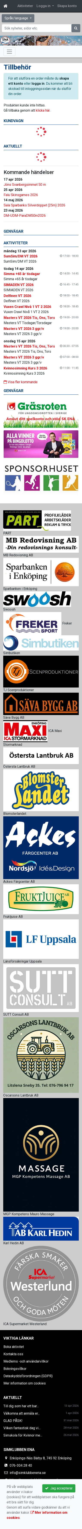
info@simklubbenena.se (28, 1473)
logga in (38, 84)
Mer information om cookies (24, 1383)
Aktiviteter (25, 6)
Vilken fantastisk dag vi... (21, 1428)
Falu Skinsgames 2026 (21, 195)
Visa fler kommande (21, 382)
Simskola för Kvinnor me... (22, 1435)
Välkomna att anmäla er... (21, 1413)
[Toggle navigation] (9, 51)
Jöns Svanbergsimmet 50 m (25, 185)
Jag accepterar (59, 1488)
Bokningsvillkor (14, 1369)
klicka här (43, 110)
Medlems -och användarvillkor (26, 1361)
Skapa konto (67, 6)
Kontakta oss (13, 1354)
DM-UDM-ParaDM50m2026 (25, 216)
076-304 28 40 (21, 1465)
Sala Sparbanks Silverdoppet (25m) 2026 (34, 205)
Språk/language (17, 18)
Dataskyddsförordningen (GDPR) (28, 1376)
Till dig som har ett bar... (21, 1406)
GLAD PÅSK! (13, 1421)
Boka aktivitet (13, 1347)
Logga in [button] (43, 6)
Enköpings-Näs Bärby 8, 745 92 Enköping (40, 1458)
